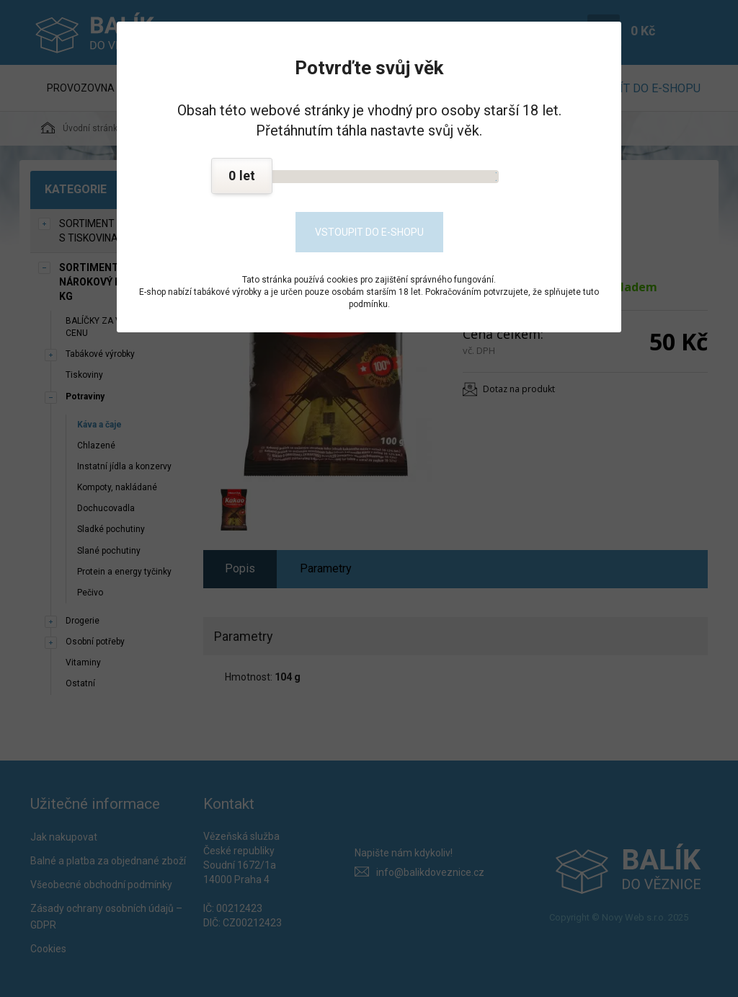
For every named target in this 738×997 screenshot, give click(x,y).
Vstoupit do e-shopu (369, 232)
